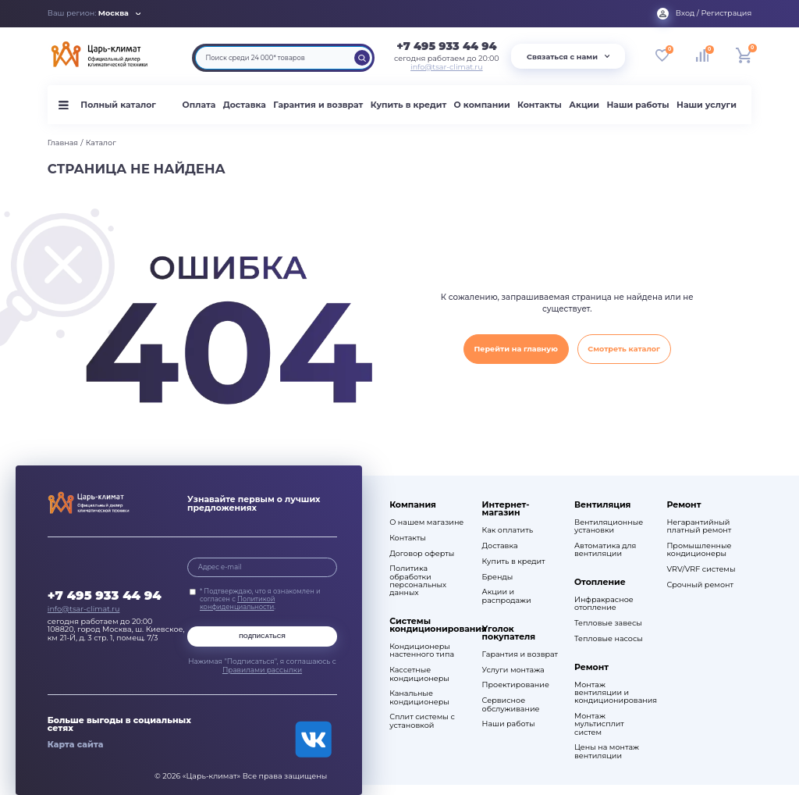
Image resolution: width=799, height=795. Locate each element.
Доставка (244, 104)
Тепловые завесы (608, 623)
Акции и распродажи (506, 596)
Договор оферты (421, 554)
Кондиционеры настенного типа (421, 650)
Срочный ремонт (699, 585)
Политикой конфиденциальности (237, 603)
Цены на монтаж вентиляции (606, 751)
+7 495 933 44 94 (446, 46)
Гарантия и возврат (318, 104)
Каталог (101, 142)
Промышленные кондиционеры (698, 550)
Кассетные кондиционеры (419, 674)
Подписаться (262, 636)
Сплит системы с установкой (422, 721)
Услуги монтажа (513, 670)
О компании (482, 104)
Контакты (539, 104)
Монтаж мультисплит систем (599, 724)
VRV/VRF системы (700, 569)
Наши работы (637, 104)
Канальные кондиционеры (419, 697)
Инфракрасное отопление (604, 603)
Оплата (199, 104)
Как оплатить (508, 530)
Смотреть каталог (624, 348)
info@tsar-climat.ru (446, 66)
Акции (584, 104)
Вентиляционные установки (608, 526)
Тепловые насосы (608, 639)
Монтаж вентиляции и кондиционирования (613, 692)
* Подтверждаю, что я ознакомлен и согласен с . (260, 599)
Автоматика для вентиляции (605, 550)
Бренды (497, 577)
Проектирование (515, 685)
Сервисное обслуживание (511, 704)
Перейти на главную (515, 348)
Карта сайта (76, 744)
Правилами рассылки (262, 669)
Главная (63, 142)
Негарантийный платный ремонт (698, 526)
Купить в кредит (408, 104)
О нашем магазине (426, 522)
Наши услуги (706, 104)
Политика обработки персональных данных (417, 581)
